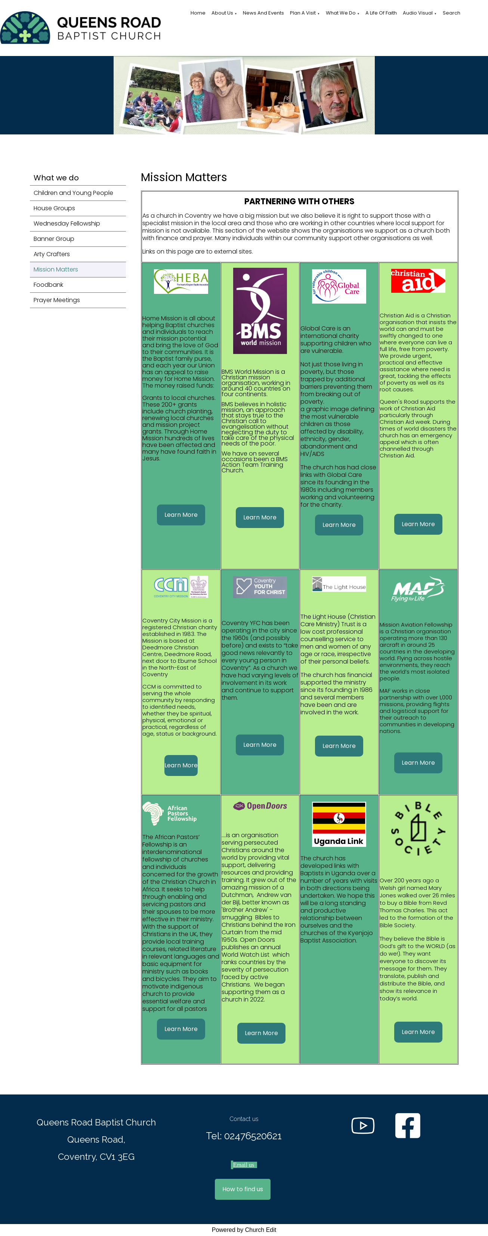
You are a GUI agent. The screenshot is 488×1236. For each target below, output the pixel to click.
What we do (341, 12)
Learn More (180, 514)
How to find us (242, 1189)
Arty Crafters (52, 254)
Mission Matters (56, 269)
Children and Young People (73, 193)
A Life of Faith (381, 12)
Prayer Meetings (57, 300)
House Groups (54, 208)
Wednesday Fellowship (67, 223)
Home (198, 12)
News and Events (263, 12)
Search (451, 12)
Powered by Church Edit (244, 1230)
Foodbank (48, 284)
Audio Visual (418, 12)
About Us (222, 12)
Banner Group (54, 239)
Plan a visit (303, 12)
